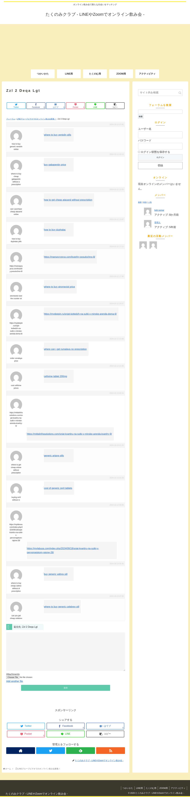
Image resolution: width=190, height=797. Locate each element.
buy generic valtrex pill (55, 574)
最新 (140, 202)
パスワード (144, 140)
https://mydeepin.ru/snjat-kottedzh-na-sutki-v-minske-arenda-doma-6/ (80, 314)
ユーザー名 (144, 128)
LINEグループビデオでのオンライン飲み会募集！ (36, 119)
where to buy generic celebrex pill (61, 606)
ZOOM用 (163, 788)
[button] (180, 93)
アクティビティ (178, 788)
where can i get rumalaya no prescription (65, 349)
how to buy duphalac (55, 229)
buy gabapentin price (55, 164)
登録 (160, 165)
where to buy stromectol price (59, 286)
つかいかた (128, 788)
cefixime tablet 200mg (55, 376)
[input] (160, 92)
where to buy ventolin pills (57, 135)
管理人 (157, 222)
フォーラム (10, 119)
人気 (150, 202)
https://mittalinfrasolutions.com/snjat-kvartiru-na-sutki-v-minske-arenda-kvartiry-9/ (69, 434)
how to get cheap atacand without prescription (68, 200)
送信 (66, 688)
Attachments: (13, 674)
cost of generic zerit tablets (58, 488)
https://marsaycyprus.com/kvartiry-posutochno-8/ (69, 257)
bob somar (159, 210)
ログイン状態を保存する (154, 151)
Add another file (14, 681)
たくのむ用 (151, 788)
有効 (145, 202)
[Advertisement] (95, 45)
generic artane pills (54, 455)
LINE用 (139, 788)
